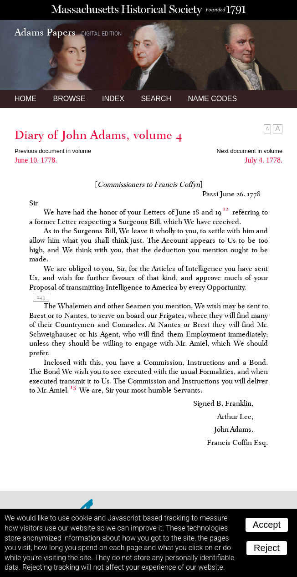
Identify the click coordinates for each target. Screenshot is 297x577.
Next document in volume (249, 151)
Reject (267, 548)
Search (156, 98)
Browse (69, 98)
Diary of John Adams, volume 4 (98, 135)
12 (226, 208)
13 (73, 387)
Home (25, 98)
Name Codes (212, 98)
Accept (267, 525)
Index (113, 98)
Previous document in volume (53, 151)
